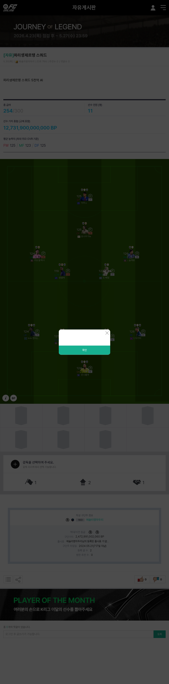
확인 (84, 349)
